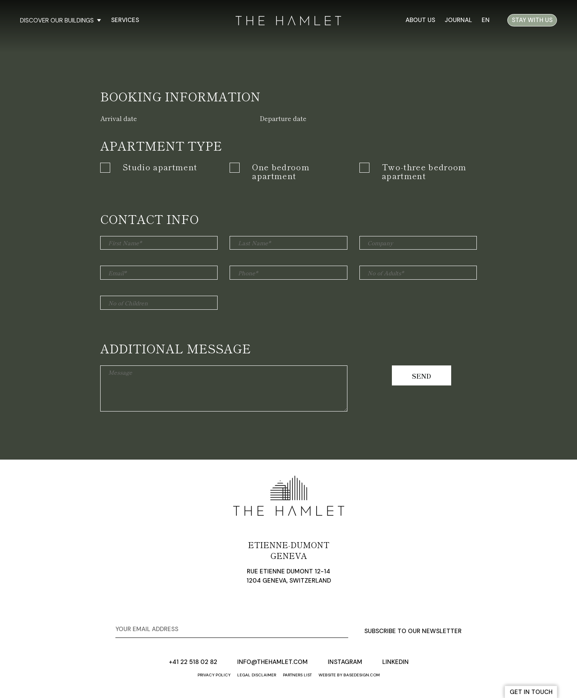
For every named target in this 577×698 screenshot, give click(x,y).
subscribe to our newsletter (413, 631)
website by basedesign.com (349, 675)
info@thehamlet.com (272, 662)
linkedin (395, 662)
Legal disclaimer (256, 675)
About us (420, 20)
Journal (458, 20)
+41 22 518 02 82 (193, 662)
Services (125, 20)
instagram (345, 662)
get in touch (531, 692)
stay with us (532, 20)
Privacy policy (214, 675)
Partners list (297, 675)
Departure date (283, 118)
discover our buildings (60, 20)
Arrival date (118, 118)
